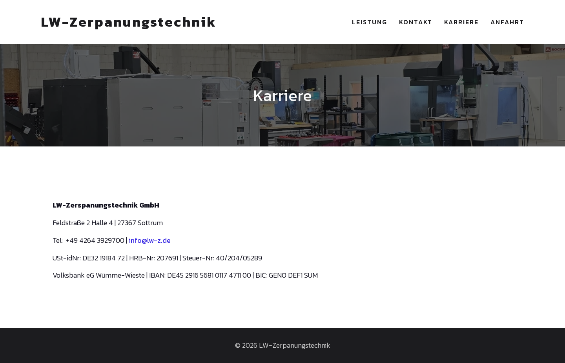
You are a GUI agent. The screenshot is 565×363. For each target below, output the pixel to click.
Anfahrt (507, 22)
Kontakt (415, 22)
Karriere (461, 22)
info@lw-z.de (150, 240)
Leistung (369, 22)
